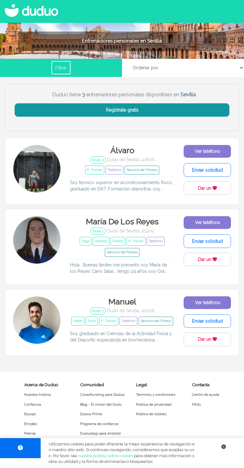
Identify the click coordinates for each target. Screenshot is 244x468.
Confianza (32, 404)
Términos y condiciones (155, 394)
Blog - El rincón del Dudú (101, 404)
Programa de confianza (99, 424)
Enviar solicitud (207, 170)
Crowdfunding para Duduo (102, 394)
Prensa (30, 433)
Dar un (207, 188)
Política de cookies (151, 414)
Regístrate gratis (122, 110)
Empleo (30, 424)
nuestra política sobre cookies (105, 455)
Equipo (30, 414)
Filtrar (61, 67)
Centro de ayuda (205, 394)
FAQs (196, 404)
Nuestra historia (37, 394)
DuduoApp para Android (100, 433)
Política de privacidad (154, 404)
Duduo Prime (91, 414)
